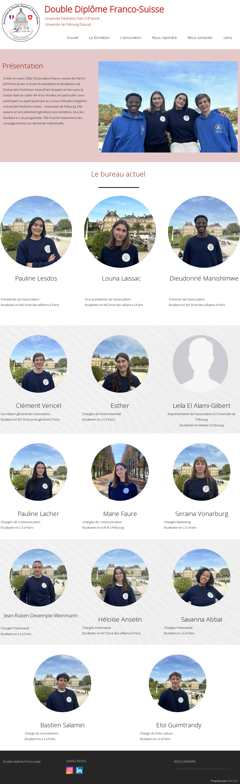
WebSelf (232, 781)
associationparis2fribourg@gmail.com (202, 768)
